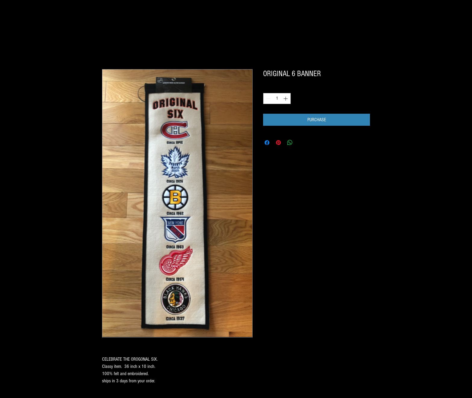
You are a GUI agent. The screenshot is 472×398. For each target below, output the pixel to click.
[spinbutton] (277, 98)
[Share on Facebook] (267, 142)
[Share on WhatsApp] (289, 142)
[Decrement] (268, 98)
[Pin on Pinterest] (278, 142)
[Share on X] (301, 142)
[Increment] (286, 98)
